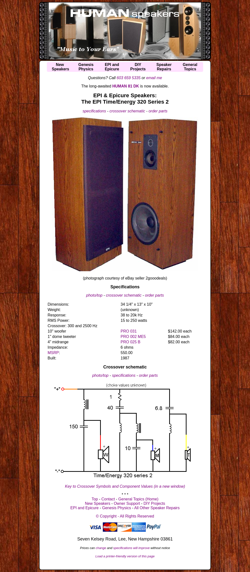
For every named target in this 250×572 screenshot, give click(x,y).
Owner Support (127, 503)
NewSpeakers (60, 67)
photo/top (94, 295)
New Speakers (97, 503)
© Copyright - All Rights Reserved (125, 516)
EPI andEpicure (112, 67)
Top (95, 499)
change (101, 548)
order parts (157, 111)
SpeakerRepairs (164, 67)
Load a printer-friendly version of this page (125, 556)
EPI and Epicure (84, 508)
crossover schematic (127, 111)
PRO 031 (129, 331)
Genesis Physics (116, 508)
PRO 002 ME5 (133, 337)
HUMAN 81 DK (125, 86)
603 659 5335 (129, 78)
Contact (108, 499)
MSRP (53, 353)
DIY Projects (154, 503)
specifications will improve (131, 548)
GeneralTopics (190, 67)
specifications (94, 111)
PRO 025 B (130, 342)
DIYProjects (138, 67)
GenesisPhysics (86, 67)
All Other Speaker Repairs (157, 508)
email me (154, 78)
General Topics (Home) (138, 499)
